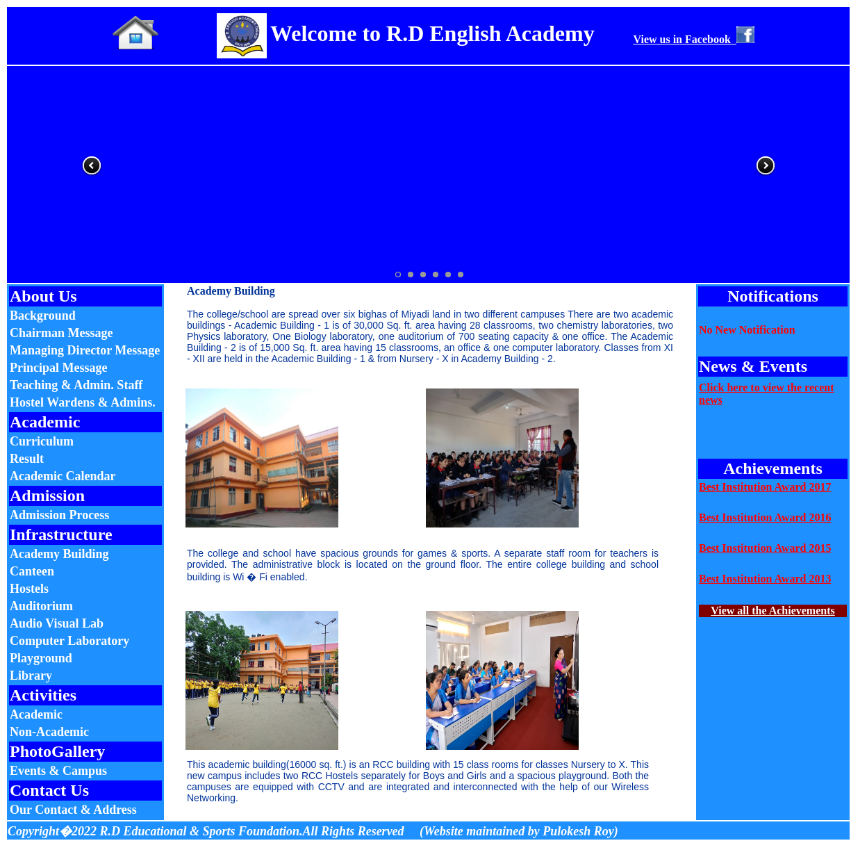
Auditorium (41, 606)
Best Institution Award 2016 (765, 517)
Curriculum (42, 441)
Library (31, 675)
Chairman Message (61, 333)
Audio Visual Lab (57, 623)
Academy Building (59, 554)
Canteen (32, 571)
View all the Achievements (772, 610)
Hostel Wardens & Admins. (83, 402)
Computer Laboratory (69, 641)
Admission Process (59, 515)
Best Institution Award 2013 (765, 578)
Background (43, 315)
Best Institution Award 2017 (765, 487)
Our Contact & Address (73, 810)
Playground (41, 658)
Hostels (29, 589)
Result (27, 459)
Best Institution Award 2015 (765, 548)
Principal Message (58, 368)
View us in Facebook (693, 39)
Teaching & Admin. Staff (76, 385)
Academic (36, 714)
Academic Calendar (62, 476)
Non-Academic (49, 732)
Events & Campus (58, 771)
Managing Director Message (85, 350)
